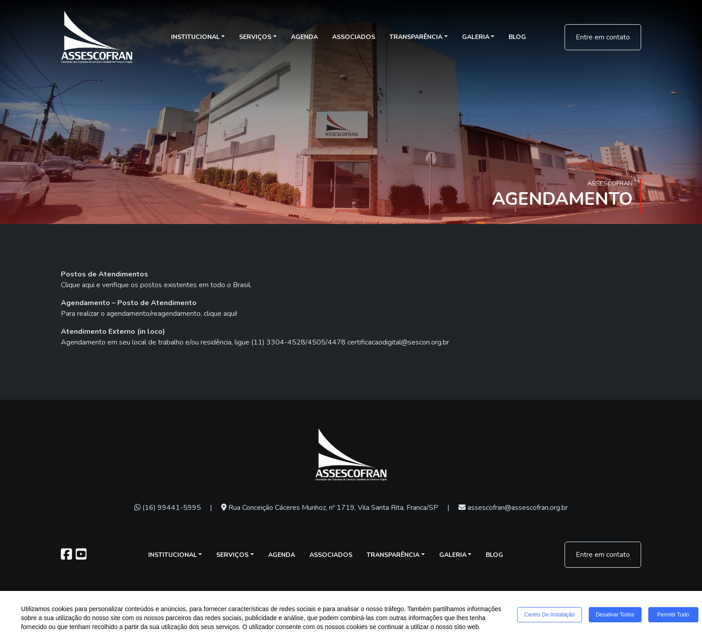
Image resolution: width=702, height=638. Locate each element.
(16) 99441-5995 (167, 508)
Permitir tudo (673, 615)
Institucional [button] (195, 37)
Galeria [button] (475, 37)
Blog (517, 37)
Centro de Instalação (549, 615)
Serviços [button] (255, 37)
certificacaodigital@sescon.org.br (398, 342)
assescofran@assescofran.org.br (513, 508)
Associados (353, 37)
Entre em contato (603, 37)
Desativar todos (615, 615)
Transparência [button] (416, 37)
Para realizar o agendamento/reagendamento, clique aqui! (149, 314)
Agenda (304, 37)
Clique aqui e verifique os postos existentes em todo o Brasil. (156, 285)
